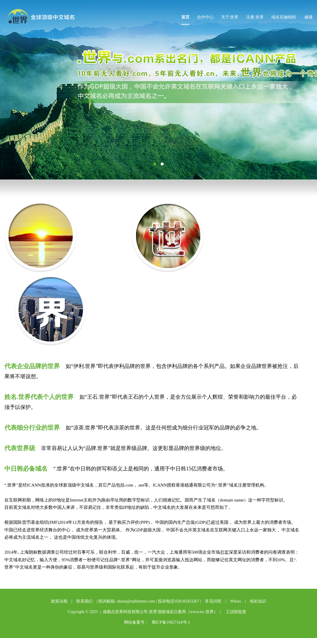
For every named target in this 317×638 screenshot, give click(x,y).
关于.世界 (230, 17)
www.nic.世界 (202, 612)
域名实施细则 (283, 17)
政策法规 (59, 601)
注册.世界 (255, 17)
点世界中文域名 (45, 17)
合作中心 (205, 17)
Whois (235, 601)
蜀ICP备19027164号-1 (171, 622)
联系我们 (84, 601)
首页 (185, 17)
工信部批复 (236, 612)
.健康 (308, 17)
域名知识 (258, 601)
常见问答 (213, 601)
